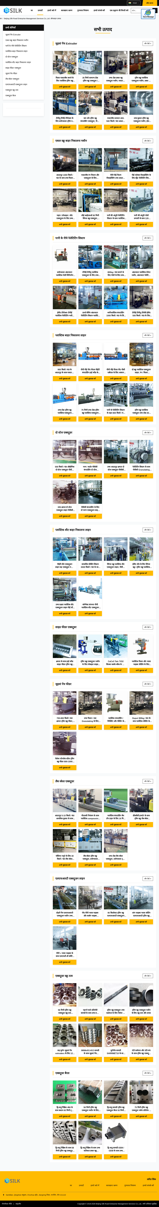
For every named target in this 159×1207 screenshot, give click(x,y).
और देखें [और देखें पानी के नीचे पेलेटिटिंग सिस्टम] (147, 238)
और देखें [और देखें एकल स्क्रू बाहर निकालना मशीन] (147, 141)
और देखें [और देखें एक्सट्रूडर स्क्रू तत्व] (147, 976)
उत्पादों (40, 10)
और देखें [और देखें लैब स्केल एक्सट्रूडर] (147, 781)
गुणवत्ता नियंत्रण (83, 10)
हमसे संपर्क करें (99, 10)
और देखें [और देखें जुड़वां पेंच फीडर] (147, 684)
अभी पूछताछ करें (64, 87)
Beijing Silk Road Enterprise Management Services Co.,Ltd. (119, 1204)
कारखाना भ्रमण (66, 10)
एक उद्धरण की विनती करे (119, 10)
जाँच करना (149, 3)
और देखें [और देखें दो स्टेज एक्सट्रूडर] (147, 433)
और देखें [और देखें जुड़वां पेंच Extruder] (147, 43)
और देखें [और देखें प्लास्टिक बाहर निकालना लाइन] (147, 335)
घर (32, 10)
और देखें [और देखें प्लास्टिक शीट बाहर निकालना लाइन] (147, 530)
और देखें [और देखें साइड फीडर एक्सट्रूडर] (147, 627)
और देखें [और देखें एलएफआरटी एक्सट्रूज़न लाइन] (147, 879)
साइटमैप (18, 1204)
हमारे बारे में (52, 10)
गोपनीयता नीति (7, 1204)
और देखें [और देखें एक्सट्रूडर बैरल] (147, 1073)
